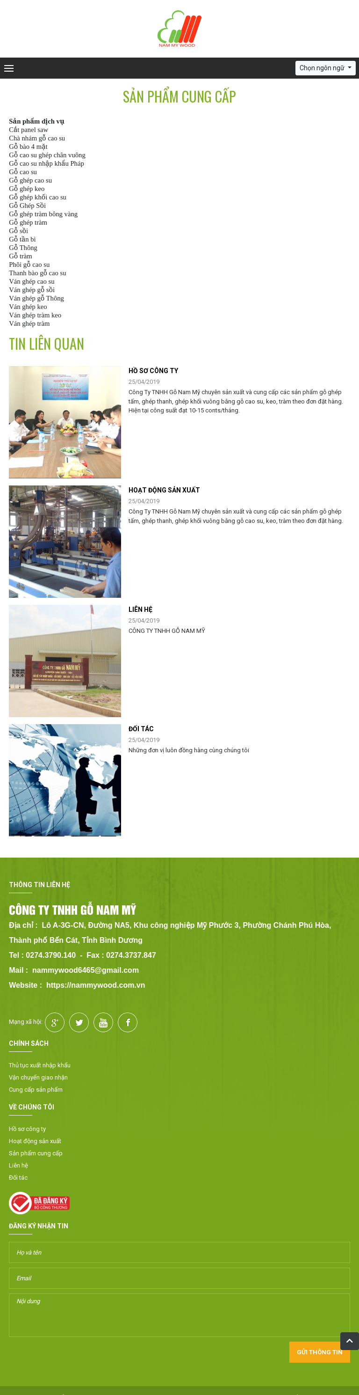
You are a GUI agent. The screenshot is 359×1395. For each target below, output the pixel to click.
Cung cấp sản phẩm (36, 1089)
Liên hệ (18, 1165)
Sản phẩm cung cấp (36, 1153)
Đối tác (18, 1177)
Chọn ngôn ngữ (323, 68)
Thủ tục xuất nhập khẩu (40, 1065)
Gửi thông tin (320, 1352)
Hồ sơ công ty (27, 1128)
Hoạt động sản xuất (35, 1141)
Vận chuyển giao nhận (38, 1077)
